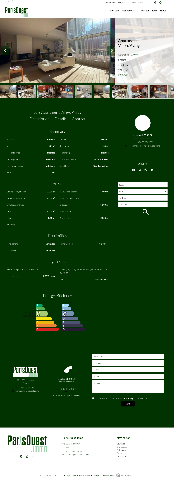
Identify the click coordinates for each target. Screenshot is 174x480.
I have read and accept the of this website (121, 398)
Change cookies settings (103, 475)
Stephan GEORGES (142, 135)
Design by (127, 475)
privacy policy (126, 398)
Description (39, 118)
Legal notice (71, 475)
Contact (78, 118)
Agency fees (84, 475)
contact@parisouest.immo (27, 390)
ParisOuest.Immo (72, 437)
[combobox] (143, 184)
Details (61, 118)
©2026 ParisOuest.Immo (51, 475)
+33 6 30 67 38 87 (144, 142)
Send (127, 404)
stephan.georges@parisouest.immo (144, 145)
